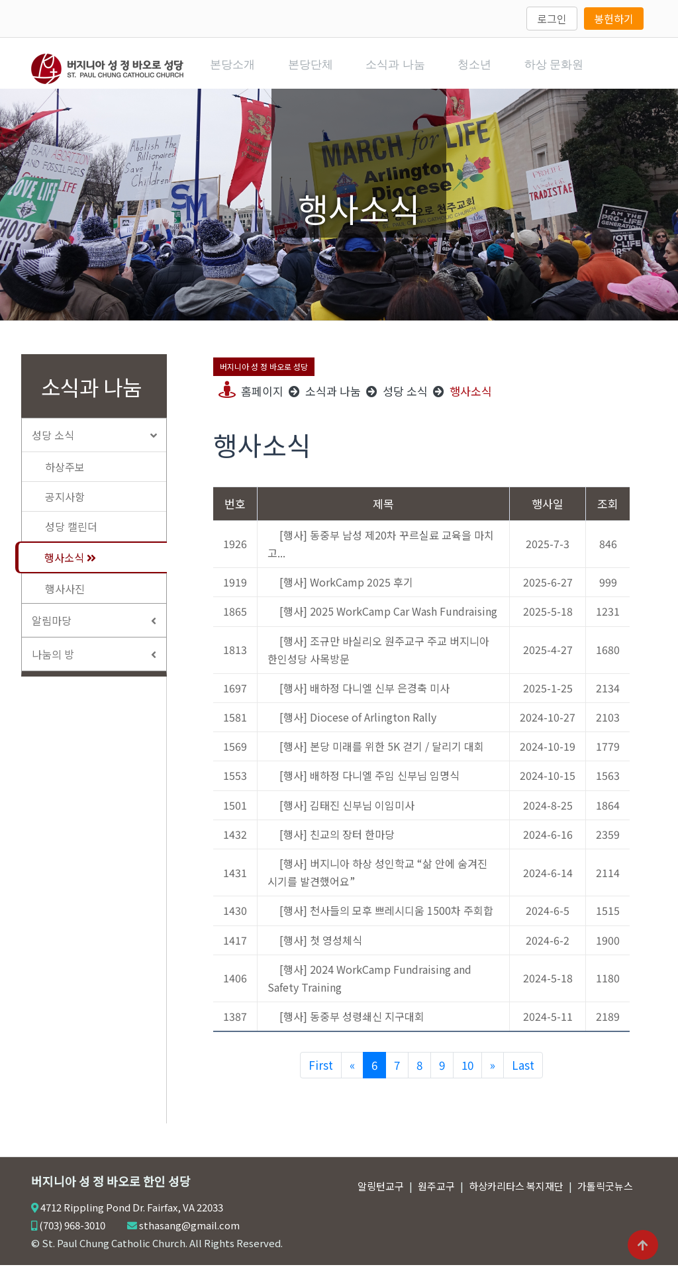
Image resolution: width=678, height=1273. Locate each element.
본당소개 (237, 67)
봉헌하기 (614, 18)
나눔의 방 (99, 662)
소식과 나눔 (406, 67)
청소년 (489, 67)
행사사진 (65, 596)
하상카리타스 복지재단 (516, 1194)
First (321, 1072)
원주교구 (436, 1194)
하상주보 (65, 475)
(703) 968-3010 (72, 1233)
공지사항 (65, 504)
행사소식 (70, 565)
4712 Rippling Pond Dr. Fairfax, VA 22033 (131, 1215)
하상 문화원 (571, 67)
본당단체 (318, 67)
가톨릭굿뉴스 (605, 1194)
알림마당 (99, 628)
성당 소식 (99, 443)
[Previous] (352, 1073)
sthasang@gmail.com (189, 1233)
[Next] (492, 1073)
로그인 (552, 18)
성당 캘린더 (71, 534)
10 (467, 1072)
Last (523, 1072)
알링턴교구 (381, 1194)
